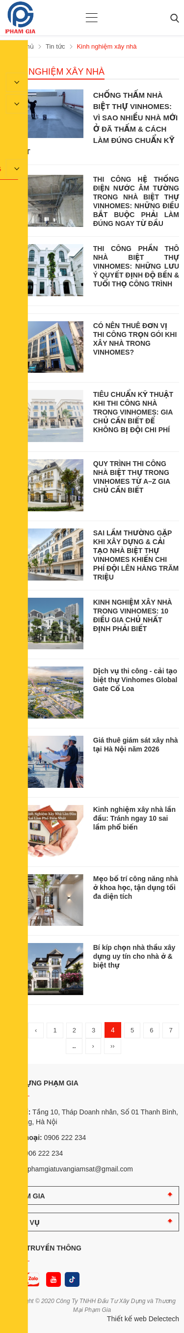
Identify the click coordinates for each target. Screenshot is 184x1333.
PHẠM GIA (27, 1196)
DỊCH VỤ (25, 1222)
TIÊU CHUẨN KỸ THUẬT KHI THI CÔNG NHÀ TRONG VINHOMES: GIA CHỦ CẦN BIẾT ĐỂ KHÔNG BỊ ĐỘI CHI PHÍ (133, 412)
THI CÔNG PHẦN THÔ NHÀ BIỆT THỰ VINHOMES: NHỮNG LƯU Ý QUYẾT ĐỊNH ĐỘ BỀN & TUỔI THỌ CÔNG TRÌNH (136, 266)
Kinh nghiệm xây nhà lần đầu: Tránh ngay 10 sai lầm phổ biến (134, 818)
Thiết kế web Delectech (143, 1319)
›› (112, 1046)
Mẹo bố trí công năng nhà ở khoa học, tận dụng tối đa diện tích (135, 887)
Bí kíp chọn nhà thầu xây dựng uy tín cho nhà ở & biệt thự (134, 956)
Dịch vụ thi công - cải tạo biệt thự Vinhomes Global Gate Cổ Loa (135, 680)
